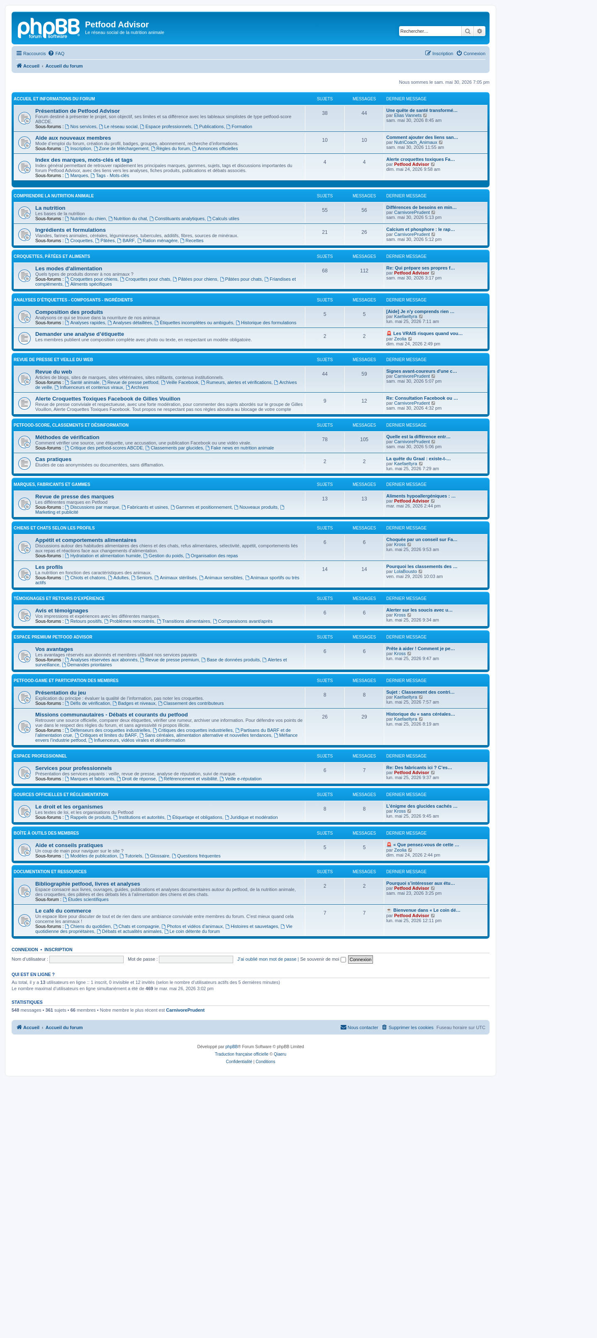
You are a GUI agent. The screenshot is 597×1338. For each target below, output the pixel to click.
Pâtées (105, 411)
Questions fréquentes (196, 1026)
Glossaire (157, 1026)
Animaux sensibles (221, 748)
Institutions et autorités (138, 988)
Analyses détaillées (129, 493)
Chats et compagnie (136, 1097)
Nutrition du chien (85, 389)
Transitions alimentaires (183, 791)
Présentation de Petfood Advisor (77, 197)
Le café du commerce (63, 1081)
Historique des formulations (266, 493)
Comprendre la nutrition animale (54, 366)
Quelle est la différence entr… (418, 607)
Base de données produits (231, 830)
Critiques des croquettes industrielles (193, 900)
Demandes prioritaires (87, 835)
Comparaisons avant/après (243, 791)
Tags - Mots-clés (109, 261)
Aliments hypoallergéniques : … (421, 666)
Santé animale (82, 553)
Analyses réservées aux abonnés (101, 830)
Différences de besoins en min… (421, 378)
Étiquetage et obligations (194, 988)
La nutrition (50, 379)
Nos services (81, 212)
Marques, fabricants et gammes (52, 655)
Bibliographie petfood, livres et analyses (87, 1054)
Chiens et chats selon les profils (54, 699)
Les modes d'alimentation (68, 439)
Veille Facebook (180, 553)
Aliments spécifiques (88, 454)
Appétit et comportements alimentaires (85, 711)
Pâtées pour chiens (195, 449)
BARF (126, 411)
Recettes (191, 411)
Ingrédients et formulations (70, 401)
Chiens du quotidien (88, 1097)
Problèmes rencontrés (129, 791)
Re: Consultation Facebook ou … (422, 568)
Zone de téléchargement (121, 234)
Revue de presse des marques (74, 667)
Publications (209, 212)
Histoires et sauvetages (251, 1097)
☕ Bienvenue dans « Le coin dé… (423, 1080)
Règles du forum (170, 234)
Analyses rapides (85, 493)
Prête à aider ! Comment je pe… (420, 819)
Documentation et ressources (50, 1042)
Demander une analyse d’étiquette (79, 505)
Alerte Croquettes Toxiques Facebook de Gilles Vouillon (107, 569)
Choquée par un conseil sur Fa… (422, 710)
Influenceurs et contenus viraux (88, 558)
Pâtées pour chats (241, 449)
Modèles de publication (91, 1026)
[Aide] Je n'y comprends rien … (420, 482)
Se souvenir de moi (323, 1129)
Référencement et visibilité (187, 949)
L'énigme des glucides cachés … (422, 976)
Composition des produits (69, 483)
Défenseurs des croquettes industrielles (107, 900)
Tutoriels (130, 1026)
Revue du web (53, 542)
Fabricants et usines (145, 677)
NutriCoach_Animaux (415, 228)
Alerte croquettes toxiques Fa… (420, 245)
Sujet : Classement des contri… (420, 862)
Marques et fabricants (90, 949)
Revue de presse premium (169, 830)
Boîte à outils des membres (46, 1004)
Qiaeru (280, 1311)
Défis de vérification (87, 874)
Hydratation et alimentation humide (103, 726)
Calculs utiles (223, 389)
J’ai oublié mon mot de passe (266, 1129)
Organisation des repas (211, 726)
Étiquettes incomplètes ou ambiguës (193, 493)
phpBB (231, 1303)
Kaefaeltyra (405, 487)
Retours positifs (83, 791)
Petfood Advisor (411, 250)
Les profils (49, 738)
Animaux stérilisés (175, 748)
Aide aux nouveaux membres (73, 224)
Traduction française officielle (241, 1311)
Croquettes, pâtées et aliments (52, 427)
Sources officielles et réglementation (61, 965)
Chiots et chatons (85, 748)
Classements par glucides (174, 618)
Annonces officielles (215, 234)
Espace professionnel (40, 927)
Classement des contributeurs (191, 874)
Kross (400, 715)
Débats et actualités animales (129, 1102)
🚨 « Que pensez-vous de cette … (422, 1015)
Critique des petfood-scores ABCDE (104, 618)
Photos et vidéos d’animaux (192, 1097)
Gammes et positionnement (201, 677)
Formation (239, 212)
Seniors (141, 748)
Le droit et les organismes (69, 977)
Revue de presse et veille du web (53, 530)
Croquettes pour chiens (91, 449)
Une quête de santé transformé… (422, 196)
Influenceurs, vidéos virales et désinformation (136, 910)
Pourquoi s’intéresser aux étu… (420, 1053)
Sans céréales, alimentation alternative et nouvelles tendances (205, 905)
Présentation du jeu (60, 863)
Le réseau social (118, 212)
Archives (137, 558)
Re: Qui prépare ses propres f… (420, 438)
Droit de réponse (136, 949)
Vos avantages (54, 820)
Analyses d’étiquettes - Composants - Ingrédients (73, 471)
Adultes (118, 748)
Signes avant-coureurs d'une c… (421, 541)
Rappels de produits (88, 988)
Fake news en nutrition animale (239, 618)
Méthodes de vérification (67, 608)
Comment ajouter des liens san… (422, 223)
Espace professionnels (166, 212)
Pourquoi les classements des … (422, 737)
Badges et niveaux (134, 874)
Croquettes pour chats (145, 449)
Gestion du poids (163, 726)
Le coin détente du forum (192, 1102)
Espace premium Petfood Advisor (53, 808)
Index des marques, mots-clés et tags (84, 246)
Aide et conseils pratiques (69, 1016)
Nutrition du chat (127, 389)
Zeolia (400, 509)
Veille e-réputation (241, 949)
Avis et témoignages (61, 781)
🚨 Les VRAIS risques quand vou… (424, 504)
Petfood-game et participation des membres (66, 851)
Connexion (25, 1120)
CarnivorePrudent (412, 383)
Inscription (78, 234)
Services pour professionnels (73, 939)
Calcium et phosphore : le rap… (420, 400)
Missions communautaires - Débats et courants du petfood (111, 885)
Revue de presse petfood (130, 553)
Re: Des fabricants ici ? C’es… (419, 938)
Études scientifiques (86, 1070)
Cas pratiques (53, 630)
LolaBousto (405, 742)
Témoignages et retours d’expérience (59, 769)
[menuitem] (56, 53)
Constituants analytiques (177, 389)
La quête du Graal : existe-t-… (418, 629)
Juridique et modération (251, 988)
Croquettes (79, 411)
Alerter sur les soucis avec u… (419, 780)
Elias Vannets (408, 201)
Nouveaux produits (256, 677)
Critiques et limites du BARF (106, 905)
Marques (76, 261)
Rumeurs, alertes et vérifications (236, 553)
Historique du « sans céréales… (420, 884)
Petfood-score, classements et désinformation (71, 596)
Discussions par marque (92, 677)
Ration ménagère (157, 411)
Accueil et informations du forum (54, 184)
